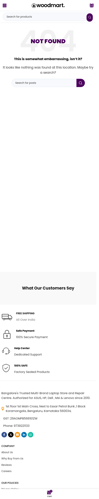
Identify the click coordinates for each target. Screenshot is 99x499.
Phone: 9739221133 (16, 426)
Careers (6, 471)
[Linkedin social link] (24, 434)
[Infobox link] (18, 316)
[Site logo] (48, 5)
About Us (7, 452)
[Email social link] (17, 434)
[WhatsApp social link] (30, 434)
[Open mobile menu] (4, 5)
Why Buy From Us (12, 458)
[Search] (48, 17)
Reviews (6, 465)
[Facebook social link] (4, 434)
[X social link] (11, 434)
